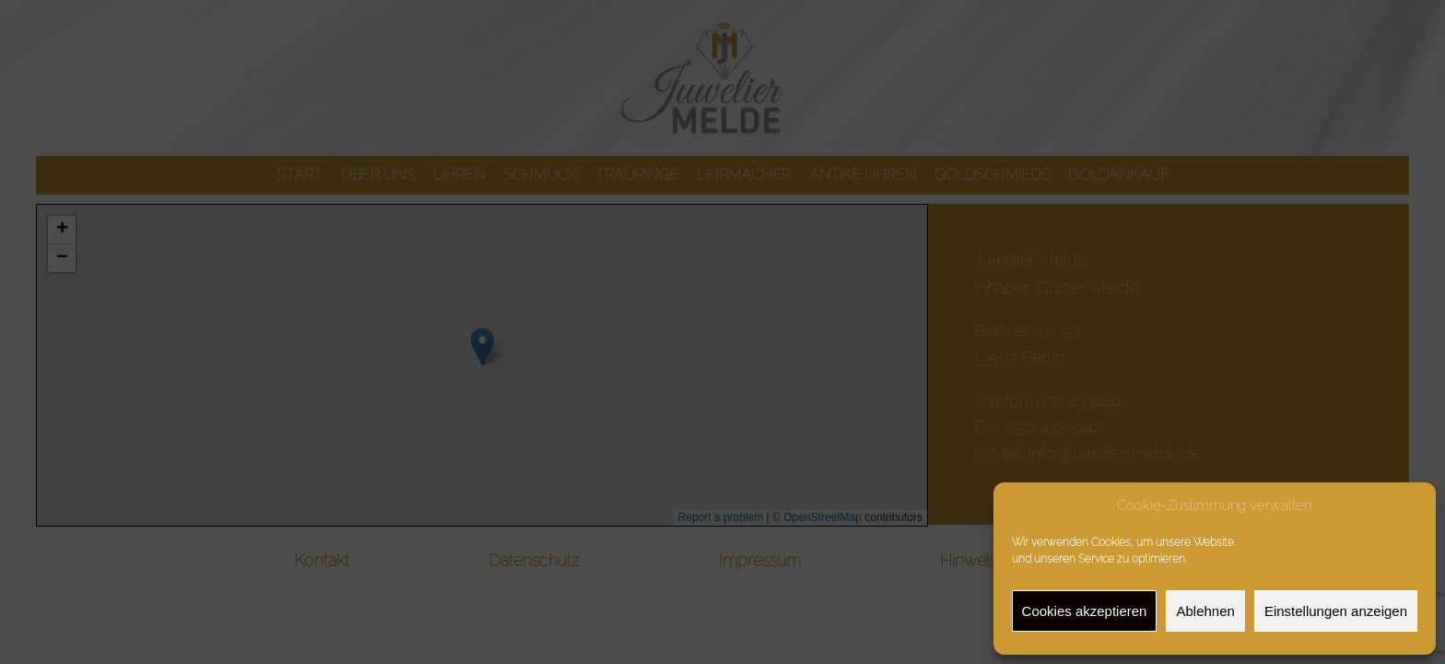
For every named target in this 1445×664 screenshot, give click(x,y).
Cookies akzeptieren (1084, 611)
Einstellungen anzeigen (1335, 611)
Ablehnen (1205, 611)
